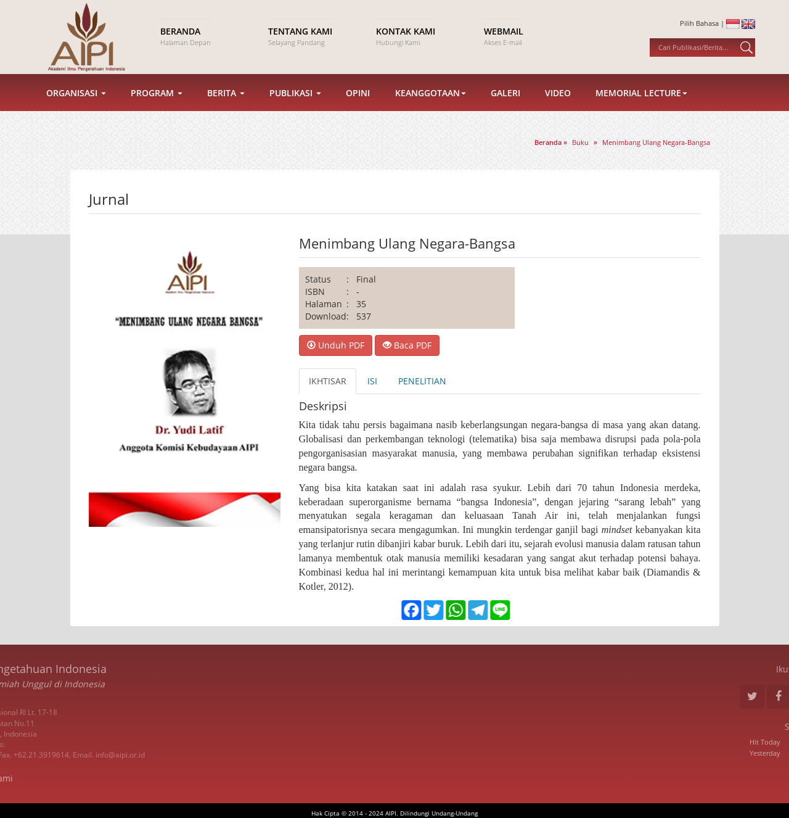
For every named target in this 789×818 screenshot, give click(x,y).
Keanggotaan (430, 98)
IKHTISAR (327, 381)
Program (156, 98)
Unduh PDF (335, 345)
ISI (372, 381)
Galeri (505, 98)
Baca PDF (407, 345)
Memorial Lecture (641, 98)
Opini (358, 98)
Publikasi (295, 98)
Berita (226, 98)
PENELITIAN (422, 381)
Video (558, 98)
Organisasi (76, 98)
